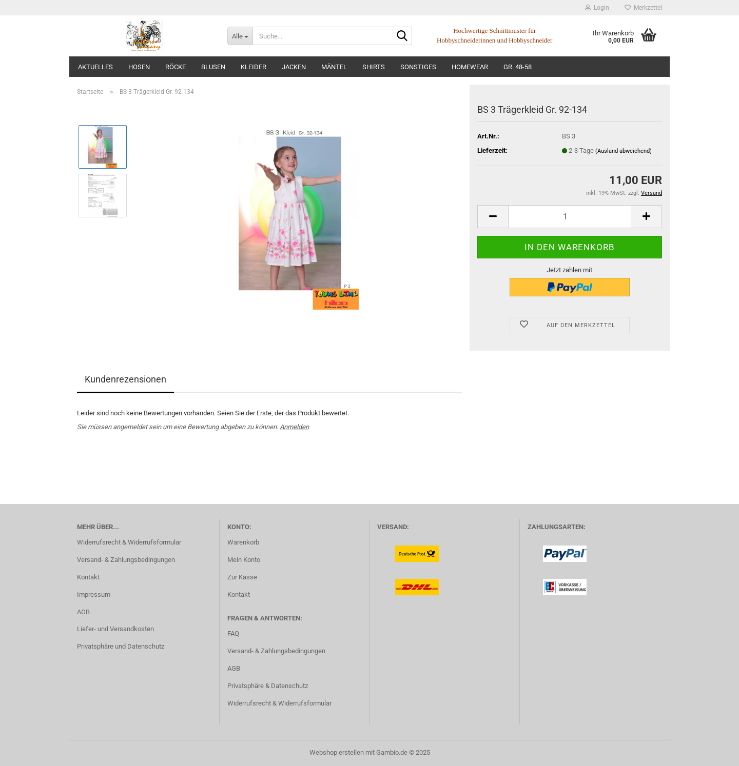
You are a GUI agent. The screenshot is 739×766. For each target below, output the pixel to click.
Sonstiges (418, 67)
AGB (83, 612)
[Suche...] (239, 36)
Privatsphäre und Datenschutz (120, 646)
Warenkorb (243, 542)
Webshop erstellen (336, 752)
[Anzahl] (569, 216)
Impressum (93, 594)
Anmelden (294, 427)
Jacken (294, 67)
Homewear (470, 67)
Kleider (253, 67)
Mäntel (334, 67)
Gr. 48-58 (517, 67)
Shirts (373, 67)
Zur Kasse (242, 577)
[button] (492, 216)
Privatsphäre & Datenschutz (267, 686)
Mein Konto (243, 559)
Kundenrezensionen (125, 379)
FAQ (233, 633)
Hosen (139, 67)
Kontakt (88, 577)
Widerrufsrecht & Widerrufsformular (129, 542)
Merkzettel (643, 7)
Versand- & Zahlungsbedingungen (126, 559)
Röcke (175, 67)
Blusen (213, 67)
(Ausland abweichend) (623, 151)
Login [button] (597, 7)
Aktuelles (95, 67)
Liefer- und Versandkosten (115, 629)
